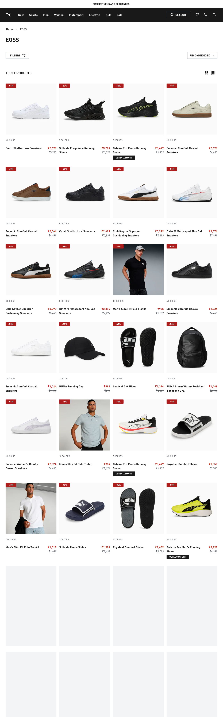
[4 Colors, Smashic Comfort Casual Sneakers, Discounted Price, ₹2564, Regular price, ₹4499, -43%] (31, 203)
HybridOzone (157, 613)
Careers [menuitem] (116, 675)
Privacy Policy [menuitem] (15, 665)
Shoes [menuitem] (10, 675)
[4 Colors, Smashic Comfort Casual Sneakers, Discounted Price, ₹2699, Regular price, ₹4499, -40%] (192, 120)
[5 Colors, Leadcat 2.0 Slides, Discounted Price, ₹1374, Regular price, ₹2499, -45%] (138, 358)
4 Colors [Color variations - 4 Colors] (171, 140)
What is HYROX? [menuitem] (121, 650)
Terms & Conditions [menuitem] (19, 670)
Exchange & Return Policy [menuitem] (23, 660)
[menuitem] (20, 14)
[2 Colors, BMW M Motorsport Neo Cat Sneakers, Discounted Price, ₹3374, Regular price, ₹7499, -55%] (192, 203)
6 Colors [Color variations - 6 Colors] (10, 140)
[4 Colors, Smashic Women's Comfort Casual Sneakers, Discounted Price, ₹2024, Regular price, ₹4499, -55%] (31, 435)
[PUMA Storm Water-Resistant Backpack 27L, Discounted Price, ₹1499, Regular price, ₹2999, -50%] (192, 358)
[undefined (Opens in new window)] (169, 671)
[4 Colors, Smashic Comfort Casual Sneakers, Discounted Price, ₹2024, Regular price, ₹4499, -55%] (192, 280)
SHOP (9, 602)
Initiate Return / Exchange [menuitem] (77, 670)
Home (10, 29)
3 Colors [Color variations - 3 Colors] (117, 223)
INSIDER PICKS (85, 613)
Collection (13, 618)
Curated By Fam (15, 613)
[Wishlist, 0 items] (197, 14)
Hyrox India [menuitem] (68, 685)
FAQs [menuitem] (64, 645)
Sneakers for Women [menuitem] (19, 685)
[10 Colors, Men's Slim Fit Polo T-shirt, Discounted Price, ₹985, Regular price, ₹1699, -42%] (138, 280)
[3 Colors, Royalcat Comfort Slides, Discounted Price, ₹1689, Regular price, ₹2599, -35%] (138, 519)
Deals (9, 624)
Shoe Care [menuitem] (67, 660)
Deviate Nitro (85, 596)
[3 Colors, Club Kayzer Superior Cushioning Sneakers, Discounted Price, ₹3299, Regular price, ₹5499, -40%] (138, 203)
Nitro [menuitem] (64, 680)
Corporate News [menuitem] (121, 655)
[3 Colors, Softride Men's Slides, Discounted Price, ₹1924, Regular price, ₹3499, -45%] (84, 519)
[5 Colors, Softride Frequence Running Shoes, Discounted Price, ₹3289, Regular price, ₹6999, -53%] (84, 120)
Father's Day (85, 607)
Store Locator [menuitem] (120, 680)
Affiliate (11, 596)
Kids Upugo (156, 618)
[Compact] (206, 72)
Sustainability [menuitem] (120, 670)
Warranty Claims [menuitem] (71, 650)
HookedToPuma (158, 602)
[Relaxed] (213, 73)
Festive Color (157, 607)
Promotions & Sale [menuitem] (18, 650)
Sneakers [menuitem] (66, 675)
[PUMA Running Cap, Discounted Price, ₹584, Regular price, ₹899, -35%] (84, 358)
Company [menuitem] (117, 645)
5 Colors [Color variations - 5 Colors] (64, 140)
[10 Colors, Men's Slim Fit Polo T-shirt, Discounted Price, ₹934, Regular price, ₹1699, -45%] (84, 435)
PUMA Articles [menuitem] (120, 685)
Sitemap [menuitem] (12, 689)
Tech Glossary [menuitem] (69, 665)
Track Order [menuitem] (68, 655)
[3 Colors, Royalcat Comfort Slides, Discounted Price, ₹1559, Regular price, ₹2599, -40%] (192, 435)
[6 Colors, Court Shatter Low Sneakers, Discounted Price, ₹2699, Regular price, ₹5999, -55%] (31, 120)
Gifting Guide (157, 596)
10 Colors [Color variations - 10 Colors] (118, 301)
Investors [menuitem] (117, 665)
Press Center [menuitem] (120, 660)
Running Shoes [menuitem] (16, 680)
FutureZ (82, 624)
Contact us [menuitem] (13, 645)
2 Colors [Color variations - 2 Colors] (171, 223)
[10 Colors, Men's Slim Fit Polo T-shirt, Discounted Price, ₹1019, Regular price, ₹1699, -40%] (31, 519)
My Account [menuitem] (14, 655)
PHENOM (82, 602)
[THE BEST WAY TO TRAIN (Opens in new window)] (187, 671)
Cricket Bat (13, 607)
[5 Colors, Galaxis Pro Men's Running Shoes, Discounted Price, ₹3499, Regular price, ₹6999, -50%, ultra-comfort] (138, 122)
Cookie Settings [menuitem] (70, 689)
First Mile (83, 618)
